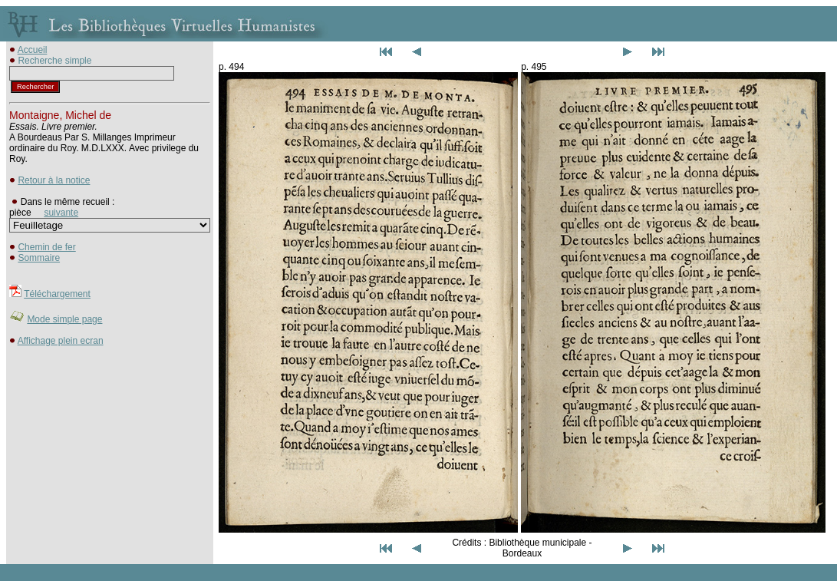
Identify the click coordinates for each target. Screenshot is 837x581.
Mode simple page (64, 319)
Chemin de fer (46, 247)
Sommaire (39, 258)
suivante (61, 212)
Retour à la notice (54, 180)
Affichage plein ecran (61, 340)
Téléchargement (57, 294)
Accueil (33, 50)
